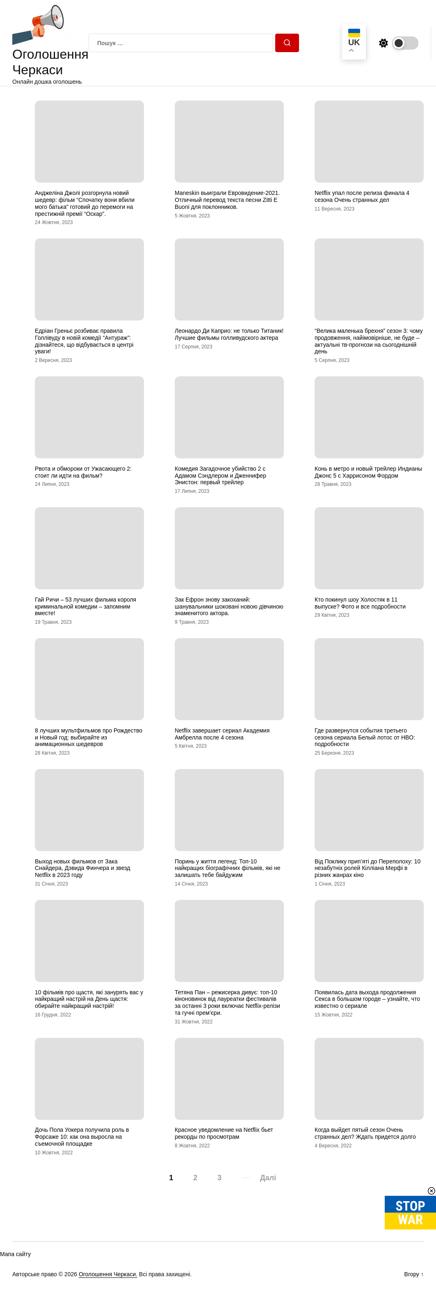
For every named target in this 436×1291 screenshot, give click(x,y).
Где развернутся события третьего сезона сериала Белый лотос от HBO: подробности (365, 737)
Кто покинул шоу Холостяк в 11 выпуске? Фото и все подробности (360, 603)
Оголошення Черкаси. (108, 1274)
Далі (268, 1178)
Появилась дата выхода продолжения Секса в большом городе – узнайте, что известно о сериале (367, 999)
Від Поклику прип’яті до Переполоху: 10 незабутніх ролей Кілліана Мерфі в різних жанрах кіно (367, 868)
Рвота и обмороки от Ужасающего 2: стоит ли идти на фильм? (83, 472)
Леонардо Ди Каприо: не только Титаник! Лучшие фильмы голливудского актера (229, 334)
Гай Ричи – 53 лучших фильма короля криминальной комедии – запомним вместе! (85, 606)
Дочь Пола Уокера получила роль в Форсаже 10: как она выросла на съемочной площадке (82, 1136)
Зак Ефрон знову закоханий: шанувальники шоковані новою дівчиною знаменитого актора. (229, 606)
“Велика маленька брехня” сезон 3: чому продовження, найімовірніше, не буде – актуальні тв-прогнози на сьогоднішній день (369, 341)
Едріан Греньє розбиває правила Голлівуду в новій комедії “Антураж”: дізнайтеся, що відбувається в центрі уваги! (84, 341)
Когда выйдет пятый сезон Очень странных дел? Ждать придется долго (365, 1133)
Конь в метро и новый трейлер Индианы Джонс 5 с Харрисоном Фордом (368, 472)
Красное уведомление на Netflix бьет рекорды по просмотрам (224, 1133)
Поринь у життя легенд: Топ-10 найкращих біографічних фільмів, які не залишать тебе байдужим (228, 868)
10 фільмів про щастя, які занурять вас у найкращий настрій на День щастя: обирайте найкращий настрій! (89, 999)
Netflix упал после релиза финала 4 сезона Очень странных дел (362, 196)
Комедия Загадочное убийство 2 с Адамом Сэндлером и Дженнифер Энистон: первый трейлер (220, 475)
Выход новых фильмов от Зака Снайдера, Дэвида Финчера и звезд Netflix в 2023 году (82, 868)
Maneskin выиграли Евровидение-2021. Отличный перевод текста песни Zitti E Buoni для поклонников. (227, 200)
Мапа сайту (15, 1254)
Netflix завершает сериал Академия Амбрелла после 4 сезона (222, 734)
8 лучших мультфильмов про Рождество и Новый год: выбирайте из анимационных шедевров (88, 737)
